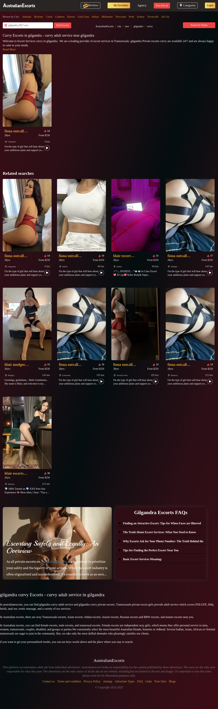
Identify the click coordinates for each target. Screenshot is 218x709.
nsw (127, 26)
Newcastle (121, 16)
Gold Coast (83, 16)
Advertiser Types (125, 681)
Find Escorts (62, 25)
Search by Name (199, 25)
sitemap (107, 681)
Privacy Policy (92, 681)
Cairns (49, 16)
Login (210, 5)
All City (165, 16)
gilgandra (138, 26)
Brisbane (38, 16)
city (119, 26)
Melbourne (107, 16)
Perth (131, 16)
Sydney (141, 16)
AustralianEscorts (105, 26)
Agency (141, 5)
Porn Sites (160, 681)
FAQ (140, 681)
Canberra (59, 16)
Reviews (90, 5)
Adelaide (26, 16)
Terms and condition (69, 681)
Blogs (172, 681)
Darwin (71, 16)
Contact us (48, 681)
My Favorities (119, 5)
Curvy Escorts (13, 35)
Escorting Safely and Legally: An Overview (52, 547)
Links (148, 681)
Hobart (95, 16)
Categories (187, 5)
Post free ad (162, 5)
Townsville (153, 16)
